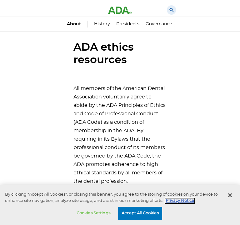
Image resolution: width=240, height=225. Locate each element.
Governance (159, 24)
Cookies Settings (93, 213)
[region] (120, 205)
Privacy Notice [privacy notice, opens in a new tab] (180, 201)
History (102, 24)
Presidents (127, 24)
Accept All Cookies (140, 213)
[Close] (230, 195)
